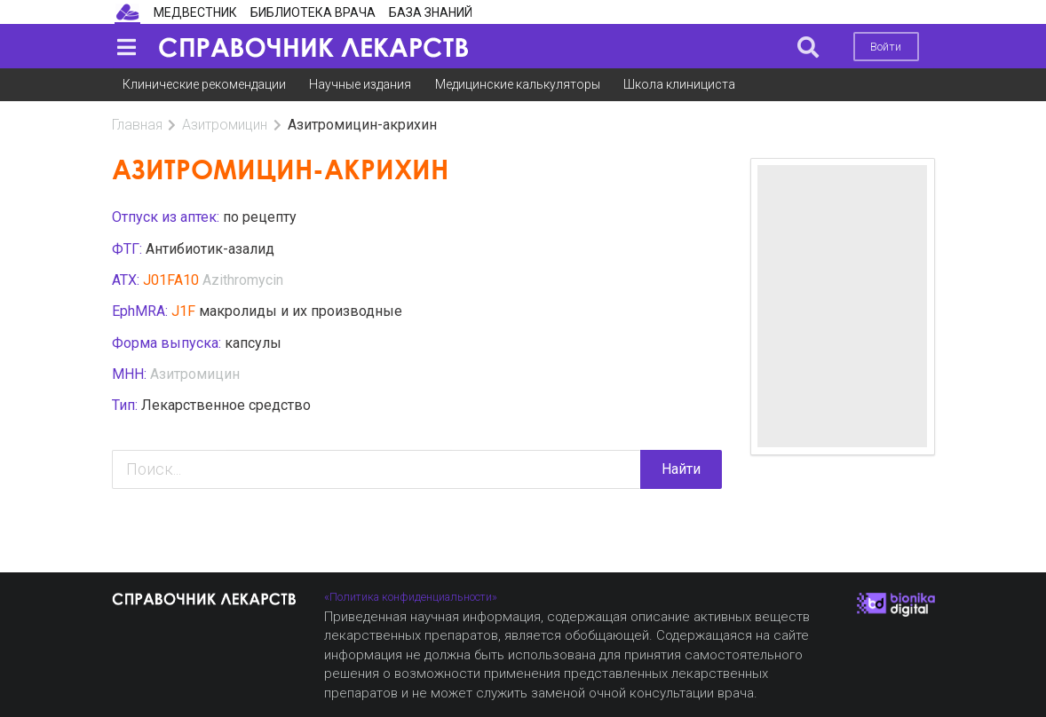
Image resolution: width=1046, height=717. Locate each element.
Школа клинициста (679, 84)
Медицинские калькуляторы (517, 84)
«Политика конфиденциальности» (410, 596)
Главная (137, 124)
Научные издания (360, 84)
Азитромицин (224, 124)
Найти (681, 469)
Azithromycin (242, 280)
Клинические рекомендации (204, 84)
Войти (885, 46)
